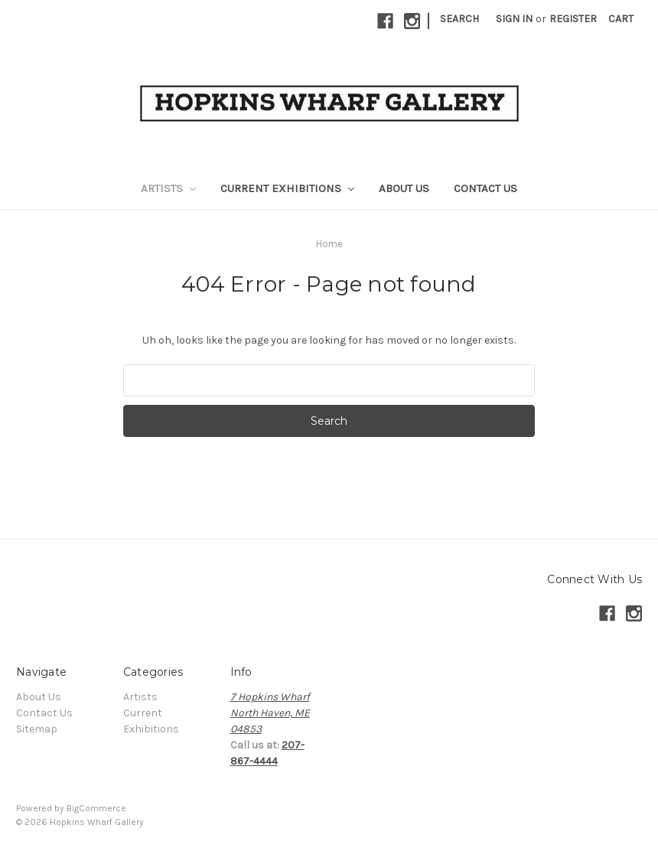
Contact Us (485, 188)
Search (459, 18)
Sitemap (36, 728)
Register (573, 18)
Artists (168, 188)
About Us (404, 188)
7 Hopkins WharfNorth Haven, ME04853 (270, 712)
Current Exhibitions (287, 188)
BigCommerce (96, 808)
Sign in (514, 18)
